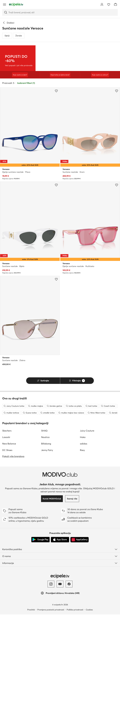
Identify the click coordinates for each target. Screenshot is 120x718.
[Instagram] (51, 687)
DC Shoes (7, 553)
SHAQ (44, 534)
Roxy (82, 553)
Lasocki (6, 540)
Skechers (6, 534)
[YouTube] (60, 687)
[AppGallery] (79, 643)
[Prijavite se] (101, 4)
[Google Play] (40, 643)
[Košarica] (115, 4)
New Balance (9, 547)
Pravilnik (31, 713)
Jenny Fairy (47, 553)
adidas (83, 547)
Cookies (89, 713)
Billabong (46, 547)
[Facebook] (69, 687)
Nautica (45, 540)
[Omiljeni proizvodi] (108, 4)
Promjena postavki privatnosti (50, 713)
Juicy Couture (87, 534)
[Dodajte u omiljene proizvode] (56, 99)
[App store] (60, 643)
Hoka (82, 540)
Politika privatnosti (75, 713)
